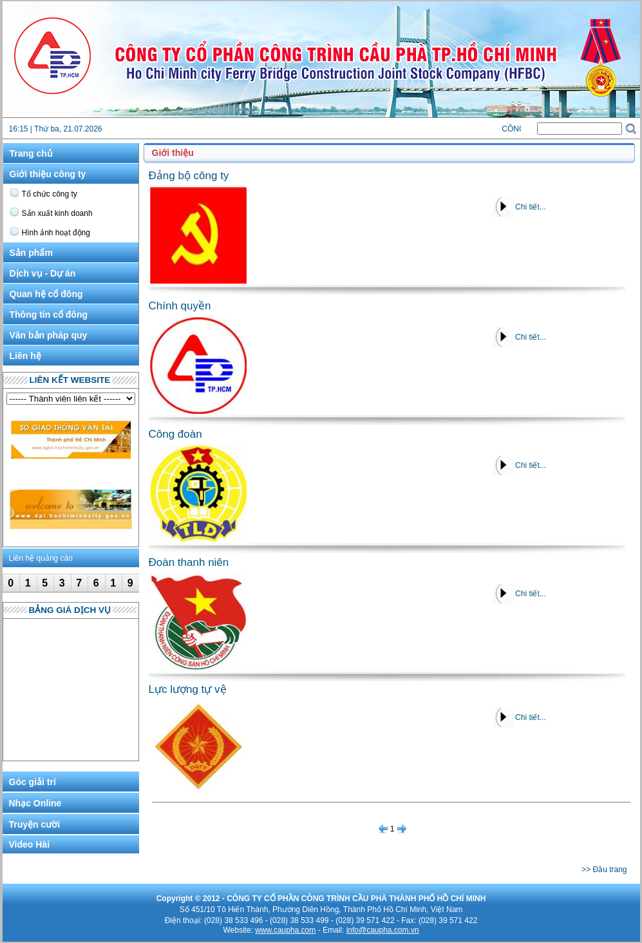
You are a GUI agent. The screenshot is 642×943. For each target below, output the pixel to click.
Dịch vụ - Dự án (43, 273)
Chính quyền (180, 306)
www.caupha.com (285, 930)
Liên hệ (25, 356)
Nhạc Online (35, 803)
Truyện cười (35, 824)
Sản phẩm (31, 253)
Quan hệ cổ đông (46, 294)
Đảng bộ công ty (189, 176)
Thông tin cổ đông (49, 314)
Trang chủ (31, 153)
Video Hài (29, 844)
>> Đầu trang (604, 869)
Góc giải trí (32, 782)
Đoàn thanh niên (189, 562)
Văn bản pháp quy (49, 335)
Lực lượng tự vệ (188, 689)
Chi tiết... (530, 206)
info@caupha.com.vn (382, 930)
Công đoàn (175, 434)
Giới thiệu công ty (48, 174)
